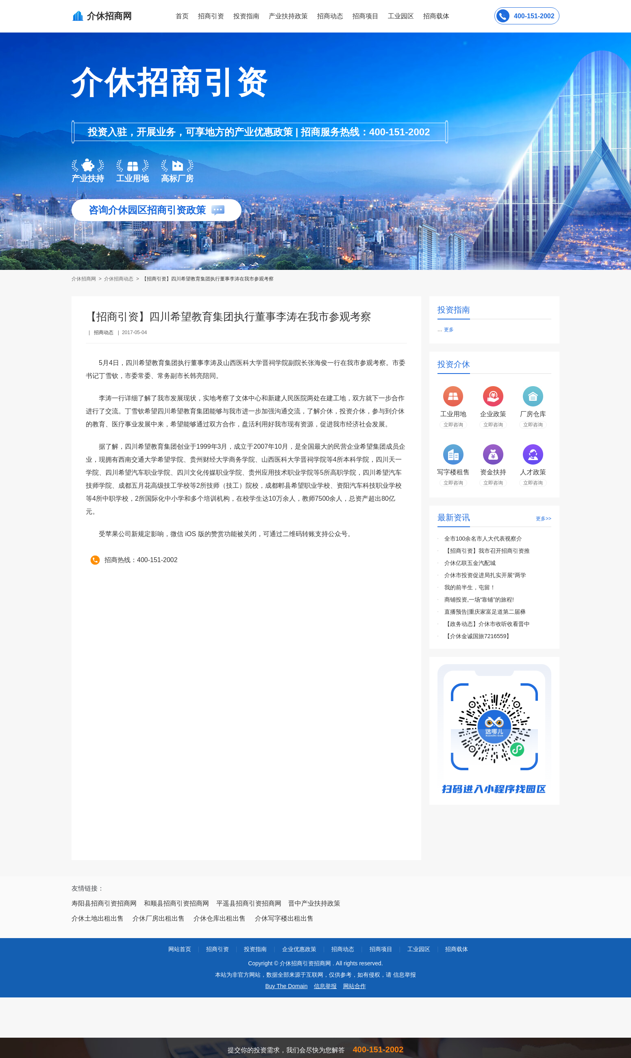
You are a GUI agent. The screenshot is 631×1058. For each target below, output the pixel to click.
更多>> (543, 518)
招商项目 (365, 16)
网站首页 (179, 949)
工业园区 (401, 16)
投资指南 (246, 16)
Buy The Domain (286, 986)
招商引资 (211, 16)
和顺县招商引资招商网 (176, 903)
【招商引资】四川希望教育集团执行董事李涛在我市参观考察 (208, 279)
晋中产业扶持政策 (314, 903)
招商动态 (330, 16)
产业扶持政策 (288, 16)
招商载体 (456, 949)
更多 (449, 329)
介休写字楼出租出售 (284, 918)
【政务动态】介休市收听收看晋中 (487, 624)
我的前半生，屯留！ (470, 587)
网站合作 (354, 986)
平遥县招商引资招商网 (248, 903)
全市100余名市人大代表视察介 (483, 538)
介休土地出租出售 (98, 918)
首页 (182, 16)
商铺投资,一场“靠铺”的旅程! (479, 599)
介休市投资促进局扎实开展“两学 (485, 575)
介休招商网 (84, 279)
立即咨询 (453, 425)
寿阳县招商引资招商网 (104, 903)
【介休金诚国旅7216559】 (478, 636)
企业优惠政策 (299, 949)
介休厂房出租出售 (159, 918)
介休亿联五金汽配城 (470, 563)
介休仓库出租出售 (220, 918)
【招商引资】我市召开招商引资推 (487, 550)
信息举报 (325, 986)
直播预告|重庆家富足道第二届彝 (485, 611)
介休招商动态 (118, 279)
